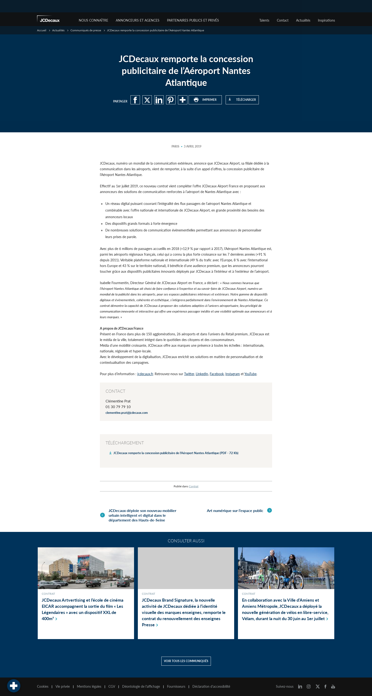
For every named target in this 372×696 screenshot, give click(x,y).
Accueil (41, 30)
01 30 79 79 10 (118, 407)
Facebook (217, 374)
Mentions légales (89, 686)
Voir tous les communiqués (186, 660)
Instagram (232, 374)
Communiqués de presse (85, 30)
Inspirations (326, 20)
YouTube (250, 374)
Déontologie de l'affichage (141, 686)
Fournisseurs (176, 686)
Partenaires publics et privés (193, 20)
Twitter (189, 374)
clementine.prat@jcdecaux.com (127, 413)
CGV (111, 686)
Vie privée (63, 686)
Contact (282, 20)
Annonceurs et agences (137, 20)
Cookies (42, 686)
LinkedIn (202, 374)
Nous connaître (93, 20)
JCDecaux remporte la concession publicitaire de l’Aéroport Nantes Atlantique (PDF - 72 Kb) (175, 453)
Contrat (193, 486)
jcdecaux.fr (145, 374)
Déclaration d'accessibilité (211, 686)
